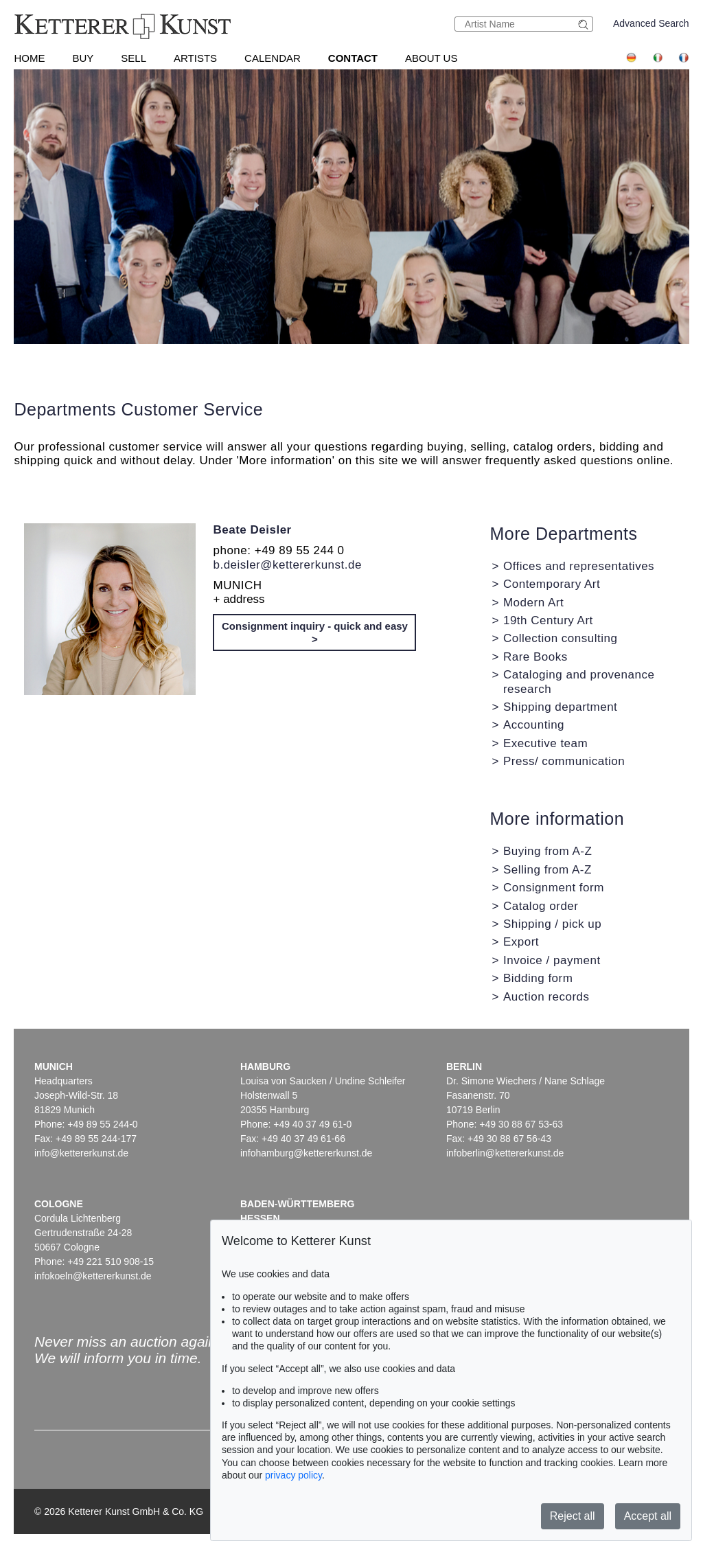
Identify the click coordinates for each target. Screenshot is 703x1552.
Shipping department (560, 707)
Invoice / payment (552, 960)
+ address (238, 599)
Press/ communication (564, 761)
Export (521, 941)
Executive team (545, 743)
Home (29, 58)
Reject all (572, 1516)
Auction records (546, 996)
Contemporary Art (551, 584)
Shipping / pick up (552, 924)
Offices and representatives (578, 566)
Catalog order (541, 906)
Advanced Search (651, 23)
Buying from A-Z (547, 851)
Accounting (533, 724)
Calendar (272, 58)
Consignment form (553, 887)
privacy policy (293, 1475)
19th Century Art (548, 620)
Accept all (647, 1516)
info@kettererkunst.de (81, 1153)
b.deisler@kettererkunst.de (287, 564)
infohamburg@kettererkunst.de (306, 1153)
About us (431, 58)
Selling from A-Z (547, 869)
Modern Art (533, 602)
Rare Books (535, 656)
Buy (82, 58)
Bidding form (538, 978)
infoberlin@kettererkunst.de (505, 1153)
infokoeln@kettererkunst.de (93, 1275)
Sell (133, 58)
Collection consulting (560, 638)
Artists (195, 58)
